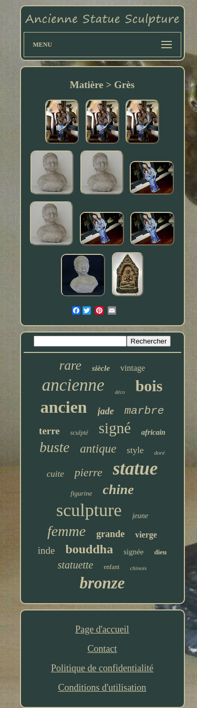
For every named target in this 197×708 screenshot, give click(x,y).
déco (120, 392)
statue (135, 468)
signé (115, 428)
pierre (88, 472)
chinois (138, 568)
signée (133, 552)
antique (98, 448)
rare (70, 365)
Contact (102, 648)
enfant (112, 567)
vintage (132, 367)
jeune (140, 516)
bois (149, 385)
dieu (160, 552)
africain (153, 432)
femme (66, 531)
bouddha (89, 549)
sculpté (79, 432)
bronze (102, 583)
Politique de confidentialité (102, 668)
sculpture (89, 510)
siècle (101, 368)
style (135, 450)
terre (49, 430)
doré (159, 452)
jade (106, 411)
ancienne (73, 385)
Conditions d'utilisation (102, 687)
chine (117, 489)
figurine (81, 493)
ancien (63, 407)
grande (110, 534)
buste (54, 447)
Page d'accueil (102, 629)
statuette (76, 565)
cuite (55, 474)
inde (46, 550)
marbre (144, 411)
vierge (146, 534)
